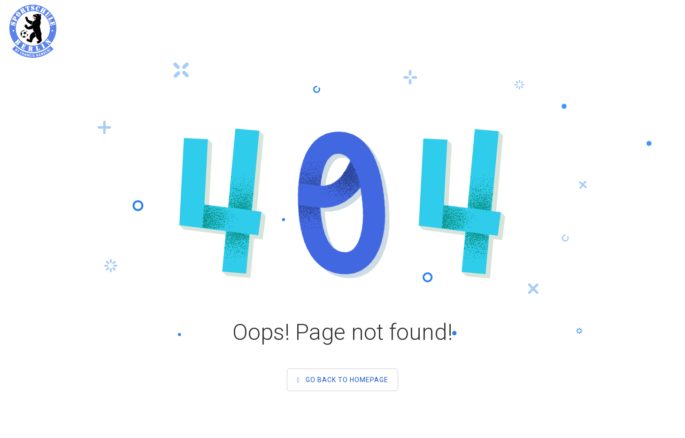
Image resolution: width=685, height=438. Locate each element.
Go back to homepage (342, 380)
